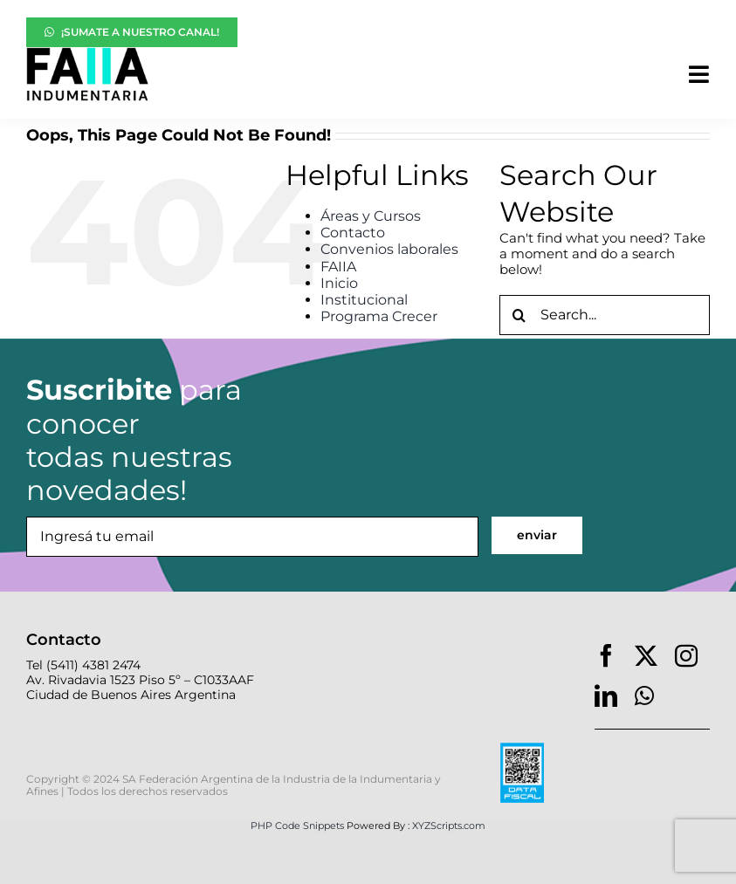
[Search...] (604, 315)
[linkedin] (606, 695)
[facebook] (606, 655)
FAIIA (338, 266)
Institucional (364, 299)
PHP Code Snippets (297, 825)
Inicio (339, 283)
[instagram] (686, 655)
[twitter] (646, 655)
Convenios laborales (389, 249)
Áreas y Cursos (370, 216)
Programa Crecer (378, 316)
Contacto (352, 232)
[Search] (519, 315)
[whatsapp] (644, 695)
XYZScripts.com (448, 825)
